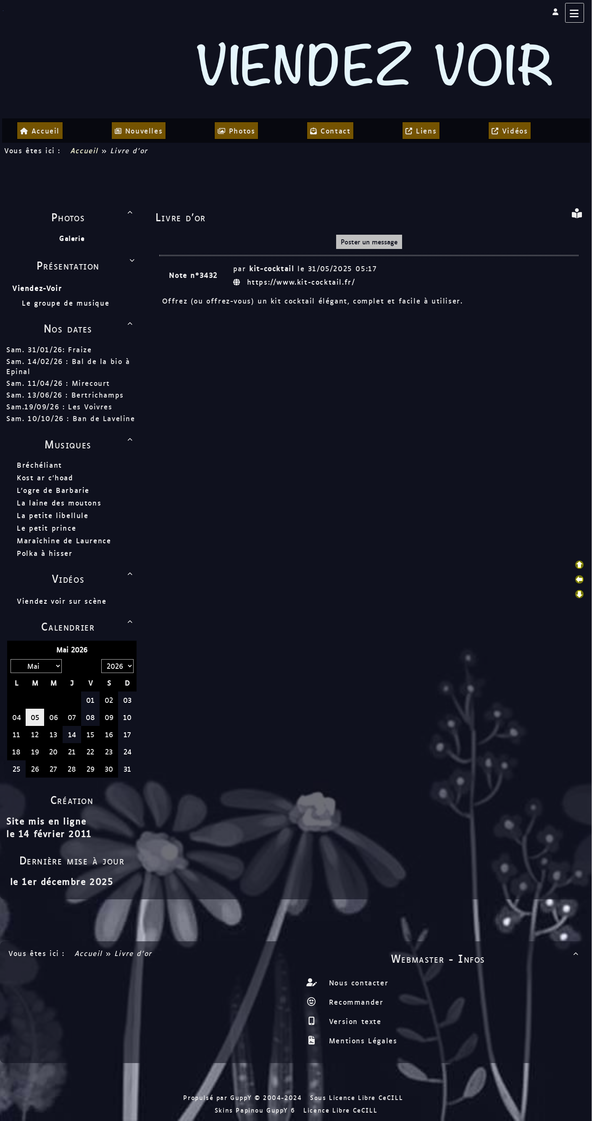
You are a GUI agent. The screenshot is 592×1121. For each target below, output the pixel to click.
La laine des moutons (59, 502)
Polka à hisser (44, 552)
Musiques (90, 443)
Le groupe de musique (67, 302)
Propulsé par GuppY (218, 1097)
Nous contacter (357, 982)
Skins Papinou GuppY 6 (258, 1110)
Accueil (84, 150)
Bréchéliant (39, 464)
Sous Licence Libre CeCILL (358, 1097)
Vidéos (94, 578)
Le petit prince (46, 527)
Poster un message (369, 241)
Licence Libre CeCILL (340, 1110)
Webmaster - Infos (486, 958)
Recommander (354, 1001)
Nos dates (90, 328)
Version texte (353, 1021)
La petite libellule (52, 515)
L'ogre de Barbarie (53, 490)
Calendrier (88, 626)
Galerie (71, 238)
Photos (93, 216)
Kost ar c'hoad (45, 477)
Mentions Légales (361, 1040)
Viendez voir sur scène (61, 600)
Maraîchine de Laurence (64, 540)
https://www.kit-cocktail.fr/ (295, 281)
